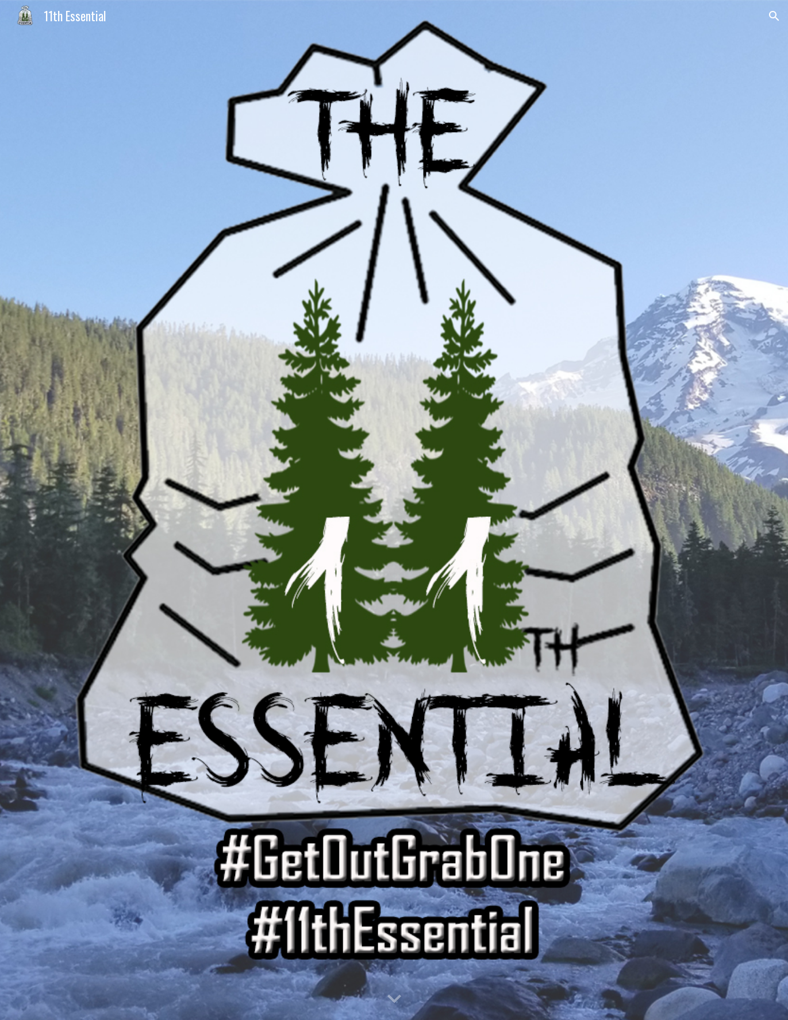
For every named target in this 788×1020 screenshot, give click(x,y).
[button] (774, 16)
